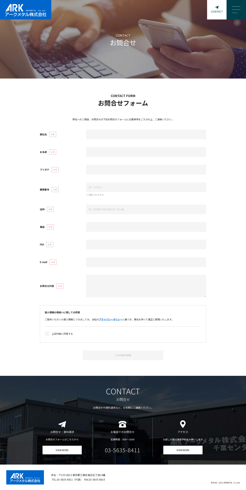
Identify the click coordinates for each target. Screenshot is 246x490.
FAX (42, 244)
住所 (42, 209)
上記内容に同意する (62, 333)
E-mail (43, 262)
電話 (42, 227)
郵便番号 (44, 189)
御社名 (43, 134)
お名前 (43, 152)
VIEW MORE (62, 450)
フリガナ (44, 169)
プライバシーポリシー (110, 319)
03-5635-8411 (122, 450)
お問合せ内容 (47, 286)
